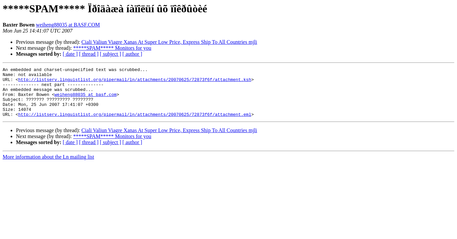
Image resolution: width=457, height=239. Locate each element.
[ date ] (70, 54)
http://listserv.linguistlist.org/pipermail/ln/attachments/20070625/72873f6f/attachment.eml (134, 124)
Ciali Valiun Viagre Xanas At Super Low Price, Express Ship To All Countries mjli (169, 42)
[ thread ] (89, 54)
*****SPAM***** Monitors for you (112, 48)
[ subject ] (110, 54)
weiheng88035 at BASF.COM (68, 25)
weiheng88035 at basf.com (85, 100)
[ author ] (132, 54)
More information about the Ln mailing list (48, 167)
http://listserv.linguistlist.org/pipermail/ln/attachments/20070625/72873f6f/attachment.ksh (134, 82)
